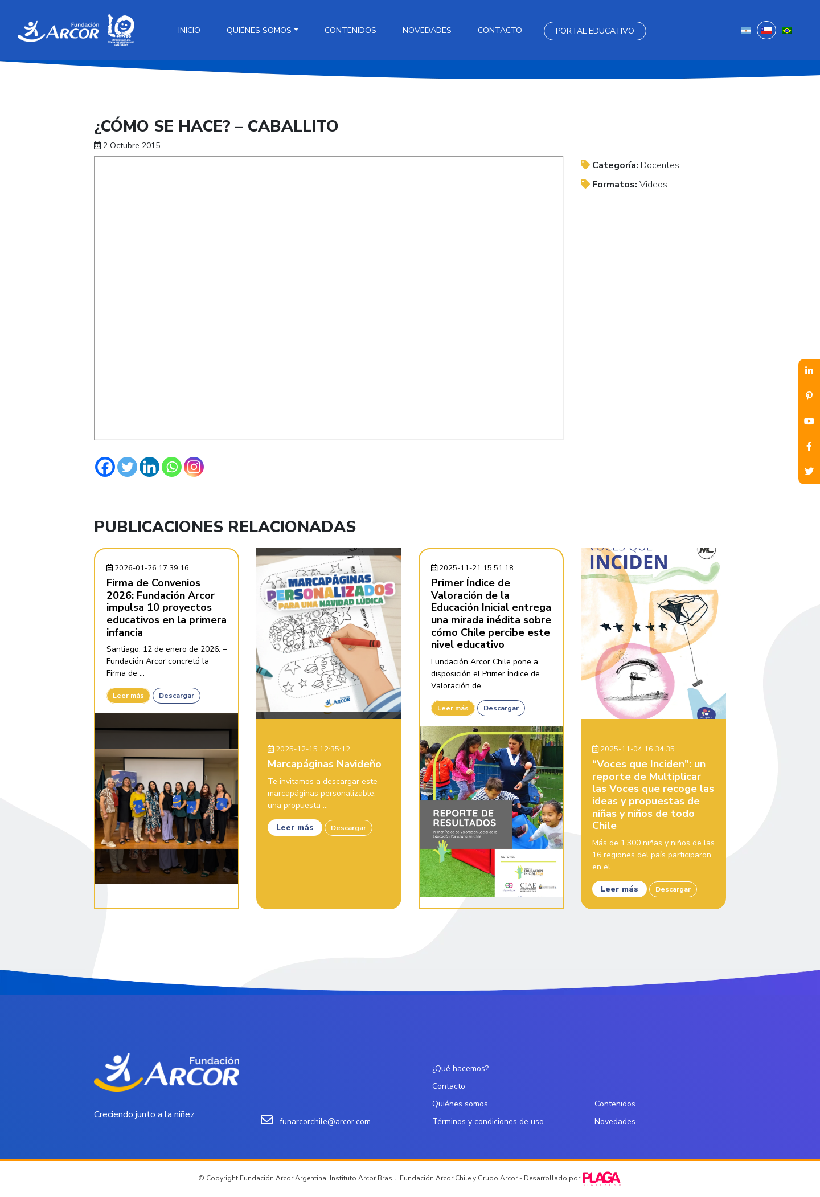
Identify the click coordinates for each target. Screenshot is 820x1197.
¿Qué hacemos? (460, 1068)
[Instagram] (194, 467)
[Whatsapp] (172, 467)
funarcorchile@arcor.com (325, 1121)
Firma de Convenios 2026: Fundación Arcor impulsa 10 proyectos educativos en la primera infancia (166, 607)
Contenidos (350, 30)
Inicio (189, 30)
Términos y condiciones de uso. (489, 1121)
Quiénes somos (259, 30)
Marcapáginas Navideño (325, 764)
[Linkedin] (149, 467)
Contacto (500, 30)
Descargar (176, 695)
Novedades (427, 30)
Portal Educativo (595, 31)
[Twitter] (127, 467)
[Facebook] (105, 467)
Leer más (128, 695)
